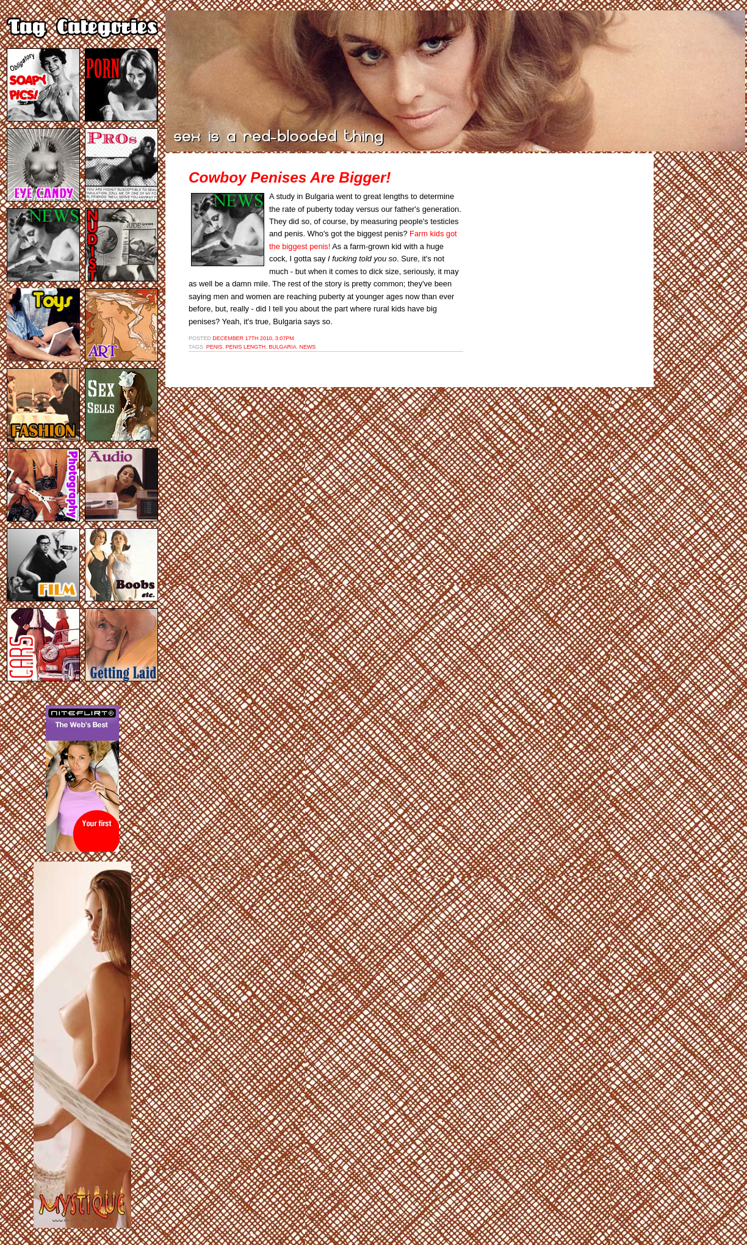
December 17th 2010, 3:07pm (253, 338)
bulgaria (282, 347)
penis (214, 347)
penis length (246, 347)
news (307, 347)
